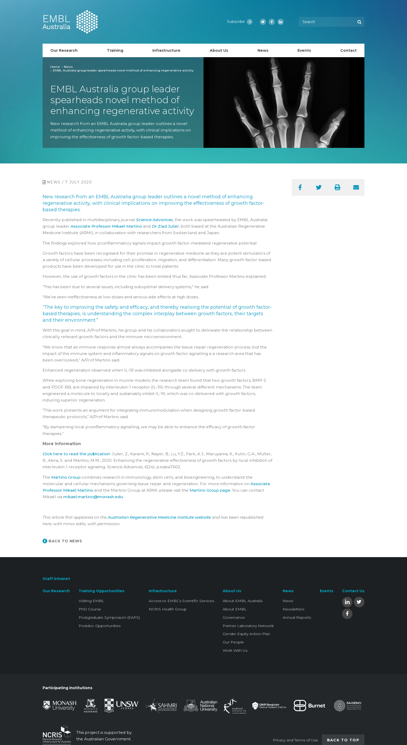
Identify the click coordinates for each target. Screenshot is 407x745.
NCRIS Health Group (168, 609)
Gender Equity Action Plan (246, 633)
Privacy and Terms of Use (295, 740)
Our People (233, 642)
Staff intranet (56, 578)
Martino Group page (209, 490)
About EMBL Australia (242, 600)
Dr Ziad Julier (165, 226)
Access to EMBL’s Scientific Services (181, 600)
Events (326, 591)
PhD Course (90, 609)
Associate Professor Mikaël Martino (106, 226)
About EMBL (235, 609)
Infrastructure (163, 591)
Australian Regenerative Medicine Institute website (159, 517)
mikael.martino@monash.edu (93, 496)
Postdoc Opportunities (99, 625)
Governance (234, 617)
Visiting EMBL (91, 600)
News (68, 67)
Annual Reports (297, 617)
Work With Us (235, 650)
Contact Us (353, 591)
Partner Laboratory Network (248, 625)
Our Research (56, 591)
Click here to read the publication (76, 453)
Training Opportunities (101, 591)
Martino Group (65, 477)
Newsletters (293, 609)
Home (55, 67)
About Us (232, 591)
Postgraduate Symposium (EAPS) (109, 617)
